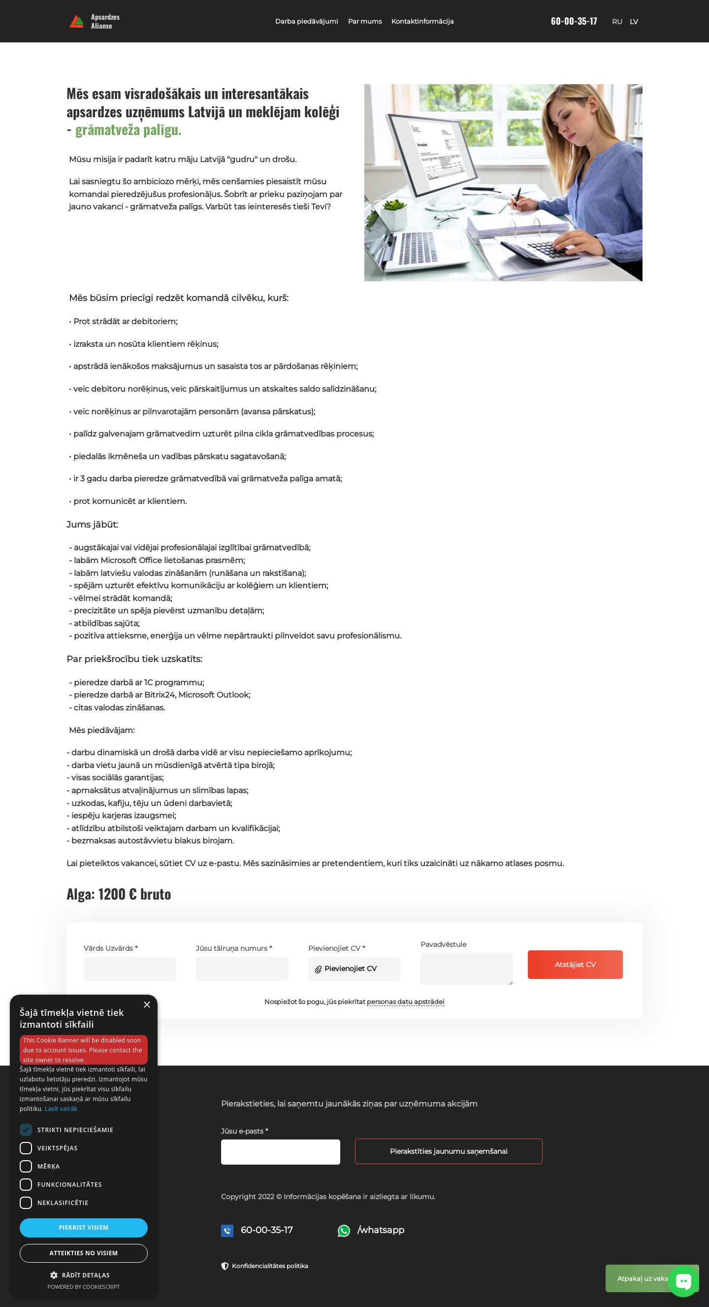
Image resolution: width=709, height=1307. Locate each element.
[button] (84, 1274)
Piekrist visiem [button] (83, 1227)
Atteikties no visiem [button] (83, 1253)
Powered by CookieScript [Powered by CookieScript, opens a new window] (84, 1286)
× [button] (146, 1005)
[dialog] (84, 1146)
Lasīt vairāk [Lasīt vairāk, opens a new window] (61, 1109)
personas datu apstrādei (406, 1001)
